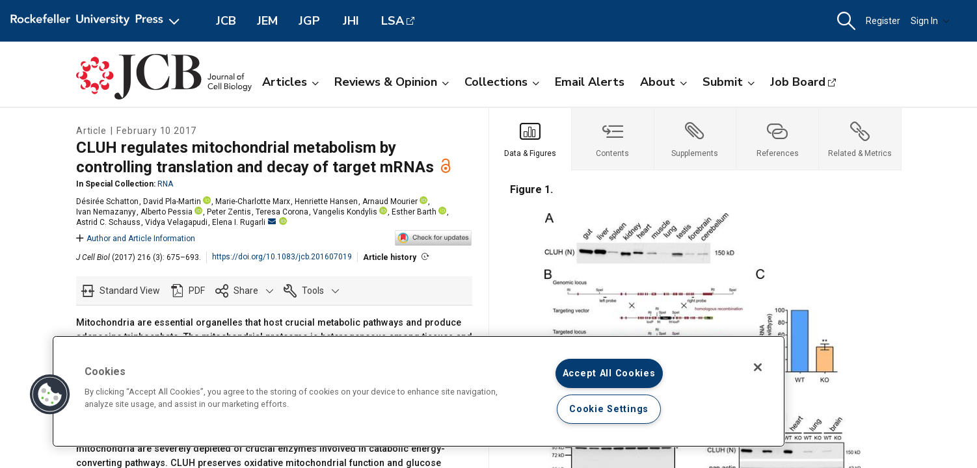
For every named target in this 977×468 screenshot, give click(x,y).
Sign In (930, 20)
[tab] (530, 139)
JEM (267, 21)
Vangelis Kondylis (345, 211)
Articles (290, 82)
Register (883, 20)
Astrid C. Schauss (108, 222)
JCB (226, 21)
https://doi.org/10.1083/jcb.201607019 (282, 256)
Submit (729, 82)
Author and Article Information (135, 238)
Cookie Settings (609, 409)
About (663, 82)
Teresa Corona (282, 211)
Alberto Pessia (167, 211)
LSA (392, 21)
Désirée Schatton (107, 201)
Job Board (797, 82)
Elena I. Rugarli (244, 222)
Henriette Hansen (326, 201)
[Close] (757, 367)
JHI (351, 21)
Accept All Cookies (609, 373)
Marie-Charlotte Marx (252, 201)
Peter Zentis (229, 211)
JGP (309, 21)
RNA (165, 183)
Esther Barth (414, 211)
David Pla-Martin (172, 201)
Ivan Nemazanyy (106, 211)
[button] (846, 21)
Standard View (130, 290)
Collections (501, 82)
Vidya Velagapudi (176, 222)
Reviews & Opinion (391, 82)
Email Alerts (589, 82)
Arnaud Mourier (390, 201)
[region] (418, 391)
